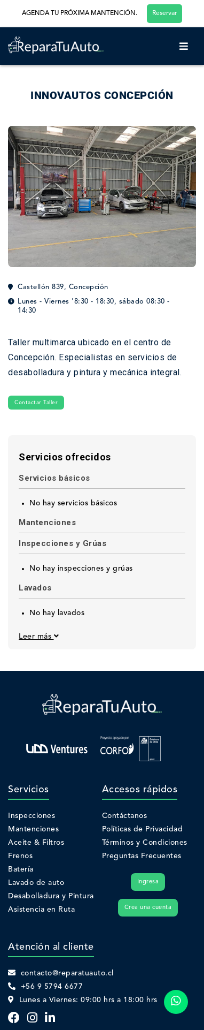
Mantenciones (33, 829)
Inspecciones (31, 816)
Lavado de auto (36, 883)
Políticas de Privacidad (142, 829)
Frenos (20, 856)
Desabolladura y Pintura (51, 896)
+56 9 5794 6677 (45, 986)
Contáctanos (124, 816)
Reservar (164, 13)
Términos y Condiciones (144, 842)
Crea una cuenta (148, 908)
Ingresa (148, 882)
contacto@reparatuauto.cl (61, 973)
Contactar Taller (36, 402)
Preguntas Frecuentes (142, 856)
